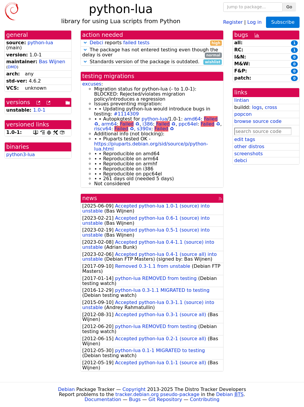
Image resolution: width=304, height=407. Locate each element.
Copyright (133, 389)
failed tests (136, 42)
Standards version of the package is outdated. (152, 61)
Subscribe (282, 22)
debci (240, 160)
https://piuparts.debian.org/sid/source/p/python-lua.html (151, 146)
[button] (85, 42)
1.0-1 (39, 110)
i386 (147, 124)
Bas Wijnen (52, 61)
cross (271, 107)
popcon (243, 114)
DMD (12, 67)
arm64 (109, 124)
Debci (96, 42)
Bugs (135, 399)
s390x (144, 129)
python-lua (40, 42)
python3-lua (20, 154)
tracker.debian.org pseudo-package (157, 394)
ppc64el (188, 124)
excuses (91, 84)
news (89, 198)
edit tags (244, 139)
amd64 (192, 119)
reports (152, 42)
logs (257, 107)
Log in (254, 22)
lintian (241, 100)
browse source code (257, 121)
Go (289, 6)
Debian (66, 389)
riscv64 (102, 129)
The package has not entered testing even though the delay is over (152, 52)
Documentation (103, 399)
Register (233, 22)
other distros (249, 146)
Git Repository (165, 399)
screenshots (248, 153)
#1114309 (126, 114)
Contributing (205, 399)
